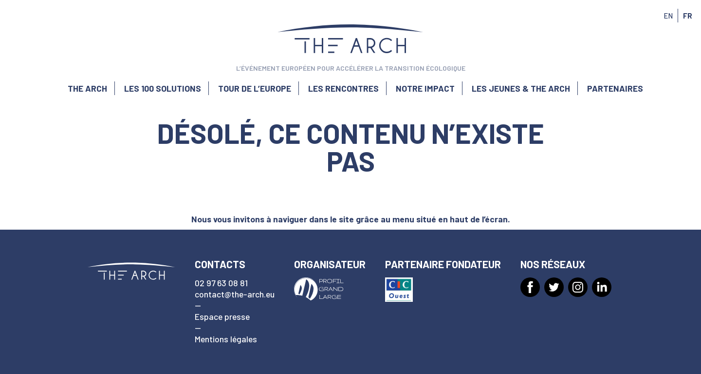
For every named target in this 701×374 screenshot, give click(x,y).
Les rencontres (343, 88)
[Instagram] (578, 287)
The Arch (87, 88)
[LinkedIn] (601, 287)
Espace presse (222, 316)
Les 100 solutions (162, 88)
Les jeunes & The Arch (521, 88)
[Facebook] (530, 287)
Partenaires (615, 88)
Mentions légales (226, 339)
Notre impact (425, 88)
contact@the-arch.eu (235, 294)
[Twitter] (554, 287)
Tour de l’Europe (254, 88)
